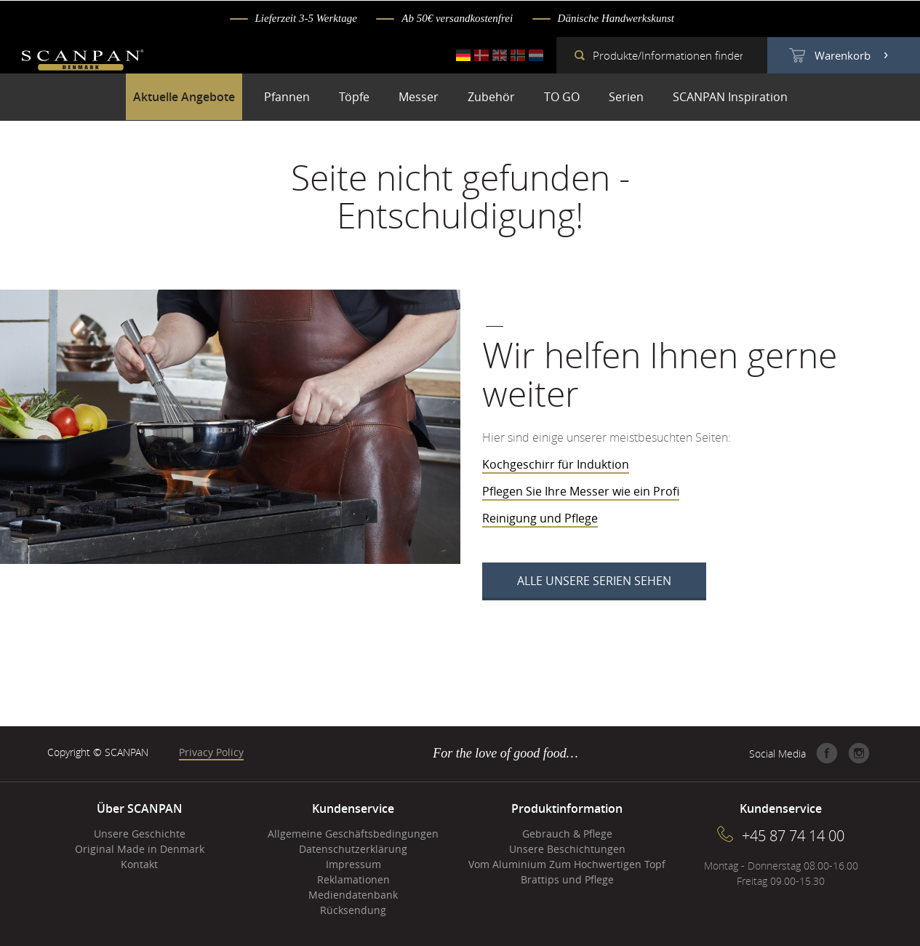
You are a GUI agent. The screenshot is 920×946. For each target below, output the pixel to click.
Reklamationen (353, 879)
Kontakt (139, 864)
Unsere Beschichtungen (567, 849)
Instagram (859, 753)
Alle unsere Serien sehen (594, 581)
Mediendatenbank (353, 895)
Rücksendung (353, 910)
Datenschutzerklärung (353, 849)
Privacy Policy (211, 752)
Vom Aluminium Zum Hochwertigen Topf (566, 864)
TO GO (562, 97)
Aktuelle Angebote (184, 97)
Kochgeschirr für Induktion (555, 464)
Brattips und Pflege (567, 879)
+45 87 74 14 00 (793, 836)
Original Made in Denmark (139, 849)
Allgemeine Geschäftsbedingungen (353, 833)
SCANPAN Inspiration (730, 97)
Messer (419, 97)
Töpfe (354, 97)
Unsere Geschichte (139, 833)
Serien (626, 97)
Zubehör (491, 97)
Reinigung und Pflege (540, 518)
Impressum (353, 864)
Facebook (827, 753)
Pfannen (287, 97)
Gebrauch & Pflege (567, 833)
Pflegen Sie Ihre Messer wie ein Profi (580, 491)
